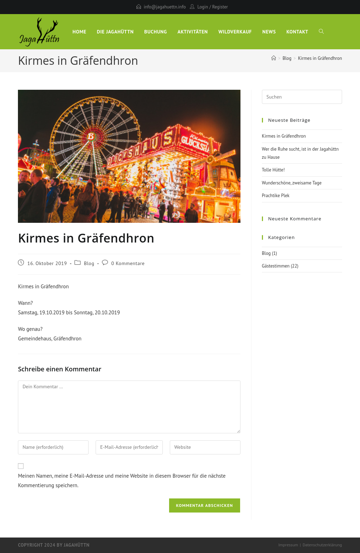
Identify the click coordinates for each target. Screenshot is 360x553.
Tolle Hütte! (273, 170)
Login (202, 7)
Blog (89, 263)
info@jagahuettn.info (165, 7)
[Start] (273, 58)
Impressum (288, 544)
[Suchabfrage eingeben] (302, 97)
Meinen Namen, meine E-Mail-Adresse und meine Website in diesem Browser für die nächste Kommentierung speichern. (121, 480)
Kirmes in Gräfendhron (320, 58)
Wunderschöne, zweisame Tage (292, 183)
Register (220, 7)
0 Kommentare (128, 263)
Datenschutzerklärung (322, 544)
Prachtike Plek (276, 196)
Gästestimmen (276, 266)
